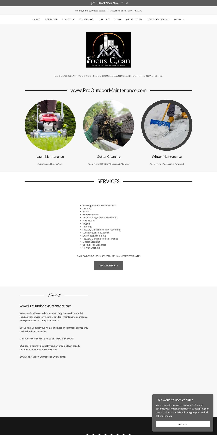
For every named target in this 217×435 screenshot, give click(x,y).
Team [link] (117, 19)
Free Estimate (108, 268)
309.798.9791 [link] (135, 10)
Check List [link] (86, 19)
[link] (108, 51)
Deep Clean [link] (134, 19)
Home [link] (36, 19)
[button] (179, 19)
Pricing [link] (104, 19)
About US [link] (51, 19)
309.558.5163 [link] (117, 10)
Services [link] (68, 19)
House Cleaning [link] (158, 19)
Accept (183, 424)
